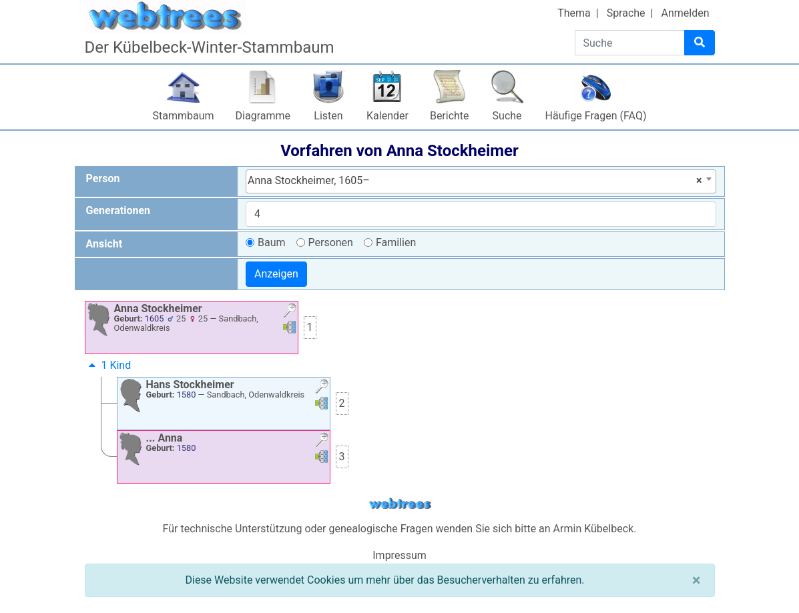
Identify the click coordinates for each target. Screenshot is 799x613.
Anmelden (685, 13)
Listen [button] (328, 115)
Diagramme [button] (263, 115)
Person (103, 178)
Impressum (399, 555)
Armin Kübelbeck (593, 528)
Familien (396, 242)
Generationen (118, 210)
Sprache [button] (626, 13)
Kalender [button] (387, 115)
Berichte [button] (449, 115)
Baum (272, 242)
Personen (330, 242)
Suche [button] (507, 115)
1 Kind (108, 365)
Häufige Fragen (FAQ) (596, 115)
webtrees (399, 504)
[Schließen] (696, 580)
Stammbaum (183, 115)
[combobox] (481, 181)
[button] (289, 312)
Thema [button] (574, 13)
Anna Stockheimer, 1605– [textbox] (475, 180)
